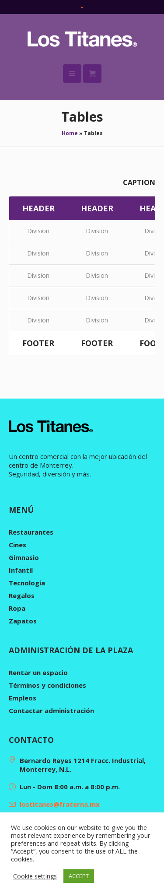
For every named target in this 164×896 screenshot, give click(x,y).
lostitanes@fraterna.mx (60, 804)
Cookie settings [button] (35, 876)
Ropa (17, 608)
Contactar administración (51, 710)
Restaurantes (31, 532)
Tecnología (27, 582)
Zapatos (23, 620)
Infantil (21, 570)
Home (70, 133)
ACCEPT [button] (79, 876)
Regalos (22, 595)
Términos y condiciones (47, 685)
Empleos (22, 697)
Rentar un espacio (38, 672)
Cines (17, 544)
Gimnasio (24, 557)
